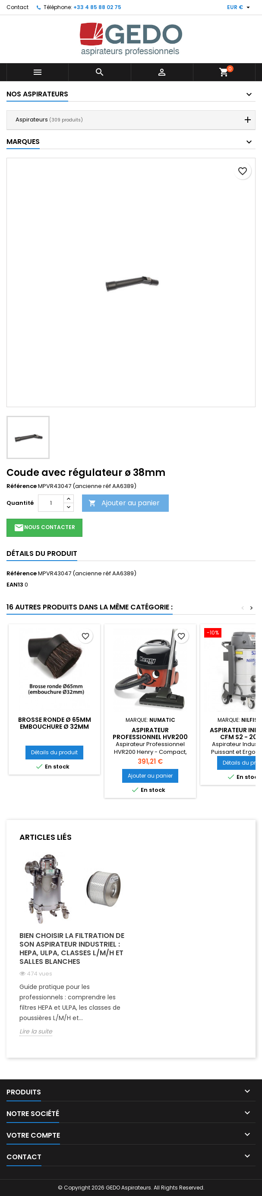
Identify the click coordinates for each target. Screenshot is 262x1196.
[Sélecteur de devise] (239, 7)
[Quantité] (51, 503)
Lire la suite (35, 1031)
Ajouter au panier (124, 503)
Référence (21, 486)
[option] (72, 950)
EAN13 (14, 585)
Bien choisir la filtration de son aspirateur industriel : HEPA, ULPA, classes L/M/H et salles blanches (71, 948)
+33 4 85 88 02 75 (97, 7)
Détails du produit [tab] (41, 553)
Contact (17, 7)
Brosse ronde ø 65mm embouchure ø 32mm (54, 723)
